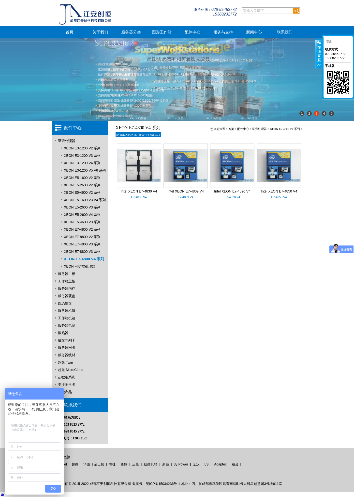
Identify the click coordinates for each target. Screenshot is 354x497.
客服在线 (318, 53)
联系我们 (285, 32)
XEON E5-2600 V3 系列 (82, 207)
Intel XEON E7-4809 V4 (185, 191)
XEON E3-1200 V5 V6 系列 (85, 170)
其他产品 (65, 392)
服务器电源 (66, 325)
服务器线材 (66, 355)
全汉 (196, 464)
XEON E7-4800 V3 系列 (82, 244)
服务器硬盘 (66, 296)
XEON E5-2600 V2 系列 (82, 185)
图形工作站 (162, 32)
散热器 (63, 333)
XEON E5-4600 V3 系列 (82, 222)
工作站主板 (66, 281)
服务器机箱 (66, 311)
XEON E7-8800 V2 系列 (82, 237)
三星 (135, 464)
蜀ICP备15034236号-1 (163, 484)
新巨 (165, 464)
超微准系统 (66, 377)
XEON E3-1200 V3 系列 (82, 156)
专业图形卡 (66, 384)
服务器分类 (131, 32)
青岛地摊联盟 (87, 472)
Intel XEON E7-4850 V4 (279, 191)
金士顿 (99, 464)
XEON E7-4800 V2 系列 (82, 229)
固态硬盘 (65, 303)
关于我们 (100, 32)
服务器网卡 (66, 348)
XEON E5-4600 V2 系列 (82, 192)
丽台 (235, 464)
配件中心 (192, 32)
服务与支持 (223, 32)
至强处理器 (66, 141)
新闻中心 (254, 32)
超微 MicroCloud (70, 370)
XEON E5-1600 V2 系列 (82, 178)
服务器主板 (66, 274)
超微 (75, 464)
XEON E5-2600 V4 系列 (82, 215)
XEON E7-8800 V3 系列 (82, 252)
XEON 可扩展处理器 (79, 266)
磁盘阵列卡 (66, 340)
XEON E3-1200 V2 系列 (82, 148)
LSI (206, 464)
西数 (123, 464)
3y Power (181, 464)
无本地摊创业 (67, 472)
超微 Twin (65, 362)
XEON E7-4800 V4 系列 (84, 259)
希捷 (112, 464)
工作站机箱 (66, 318)
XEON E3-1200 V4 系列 (82, 163)
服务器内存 (66, 288)
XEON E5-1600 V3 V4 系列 (85, 200)
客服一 (331, 41)
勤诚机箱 (150, 464)
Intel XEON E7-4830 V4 (139, 191)
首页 (70, 32)
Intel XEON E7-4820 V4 (232, 191)
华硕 (86, 464)
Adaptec (220, 464)
